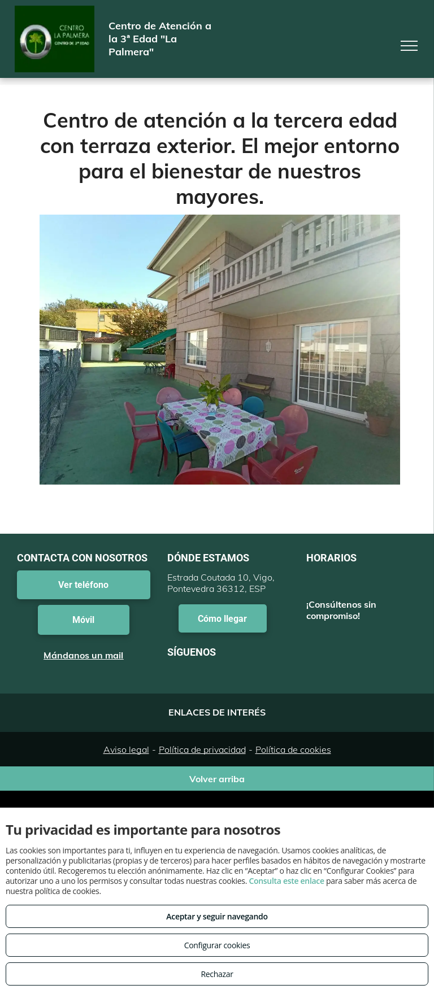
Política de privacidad (202, 749)
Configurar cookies (217, 945)
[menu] (409, 45)
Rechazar (217, 974)
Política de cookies (293, 749)
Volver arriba (217, 778)
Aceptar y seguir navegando (216, 916)
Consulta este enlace (286, 880)
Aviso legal (126, 749)
